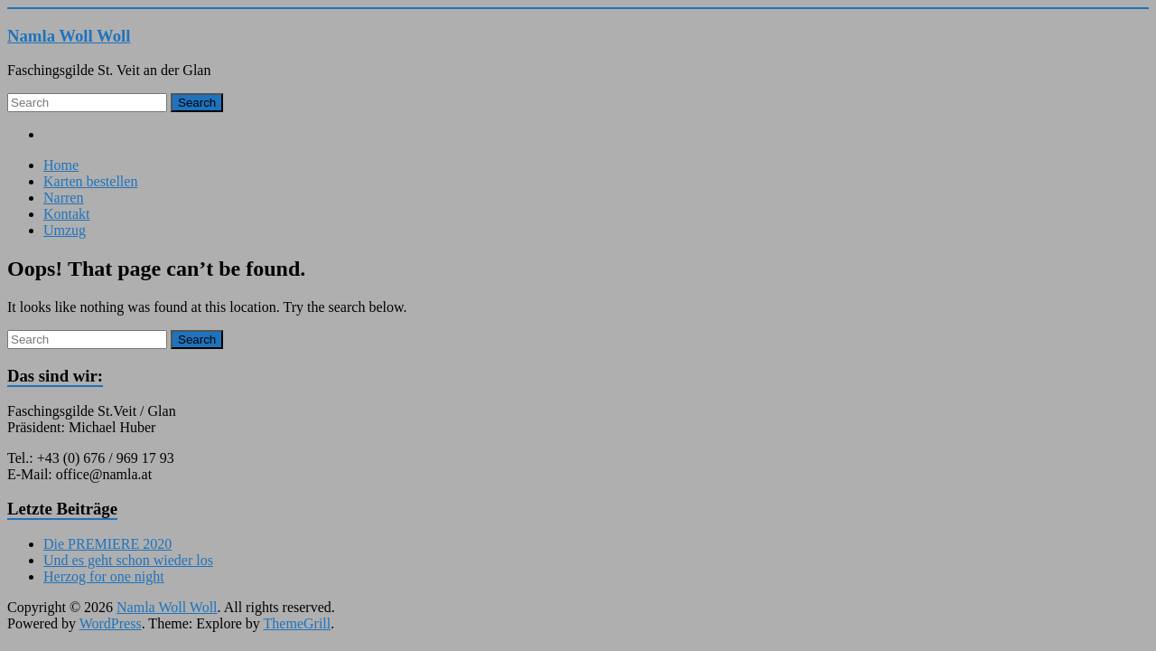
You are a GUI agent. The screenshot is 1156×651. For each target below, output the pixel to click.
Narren (63, 197)
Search (197, 102)
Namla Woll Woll (69, 35)
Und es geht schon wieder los (128, 560)
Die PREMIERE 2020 (107, 544)
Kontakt (66, 214)
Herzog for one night (103, 576)
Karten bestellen (90, 181)
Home (61, 165)
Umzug (64, 230)
